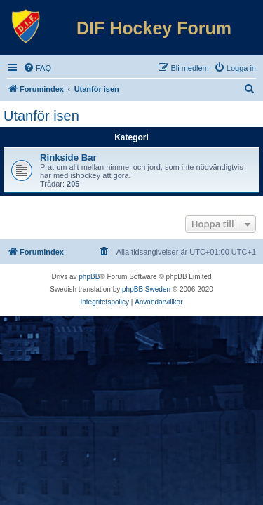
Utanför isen (41, 115)
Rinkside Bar (68, 157)
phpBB (89, 277)
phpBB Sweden (146, 289)
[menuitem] (37, 68)
